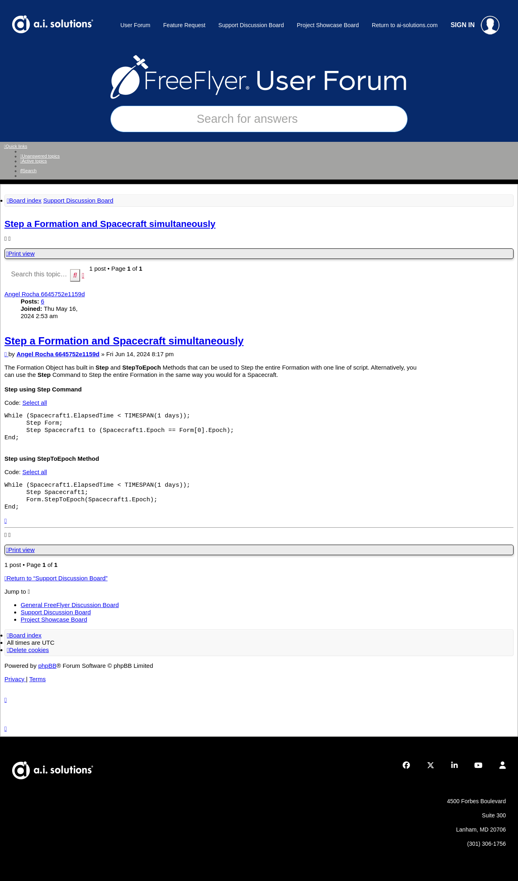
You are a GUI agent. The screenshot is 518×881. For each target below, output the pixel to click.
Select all (34, 402)
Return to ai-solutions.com (405, 25)
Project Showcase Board (328, 25)
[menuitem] (40, 156)
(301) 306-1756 (486, 843)
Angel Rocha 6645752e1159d (44, 294)
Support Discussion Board (251, 25)
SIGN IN (474, 25)
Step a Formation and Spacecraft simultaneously (109, 224)
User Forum (135, 25)
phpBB (47, 665)
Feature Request (184, 25)
